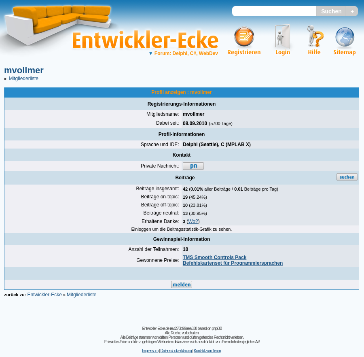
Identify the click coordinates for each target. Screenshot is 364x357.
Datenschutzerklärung (175, 350)
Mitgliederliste (23, 78)
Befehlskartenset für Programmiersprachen (233, 263)
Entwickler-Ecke (44, 295)
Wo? (193, 221)
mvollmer (24, 70)
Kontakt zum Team (207, 350)
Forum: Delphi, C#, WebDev (183, 53)
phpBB (217, 328)
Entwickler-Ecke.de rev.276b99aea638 (169, 328)
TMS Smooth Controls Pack (214, 257)
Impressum (150, 350)
